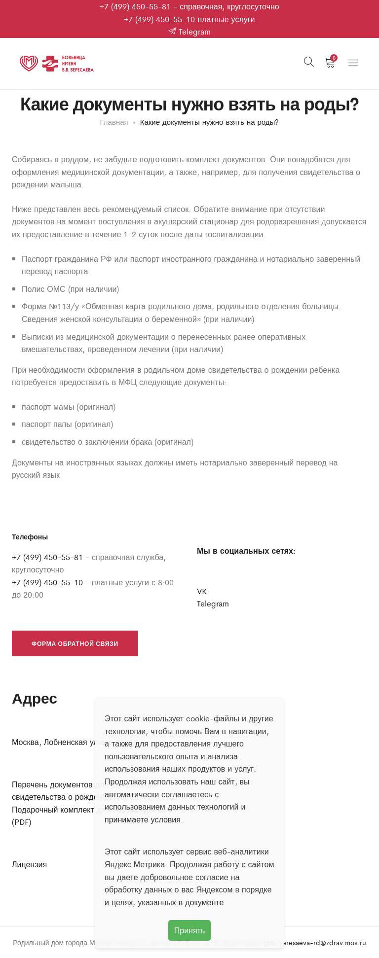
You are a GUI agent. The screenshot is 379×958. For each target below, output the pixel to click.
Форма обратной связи (75, 643)
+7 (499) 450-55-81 (135, 6)
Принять (189, 930)
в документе (201, 902)
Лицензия (29, 864)
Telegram (189, 31)
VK (202, 591)
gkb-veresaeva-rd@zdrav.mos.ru (315, 942)
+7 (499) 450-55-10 (159, 19)
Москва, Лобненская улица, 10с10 (75, 741)
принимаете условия (143, 819)
